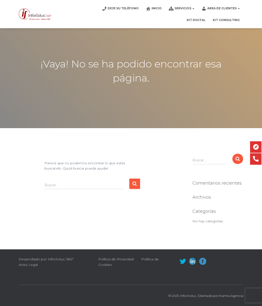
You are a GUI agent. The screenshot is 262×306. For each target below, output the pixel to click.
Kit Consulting (226, 20)
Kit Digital (196, 20)
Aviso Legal (28, 264)
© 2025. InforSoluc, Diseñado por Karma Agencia (205, 296)
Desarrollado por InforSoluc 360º (46, 259)
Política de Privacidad (116, 259)
